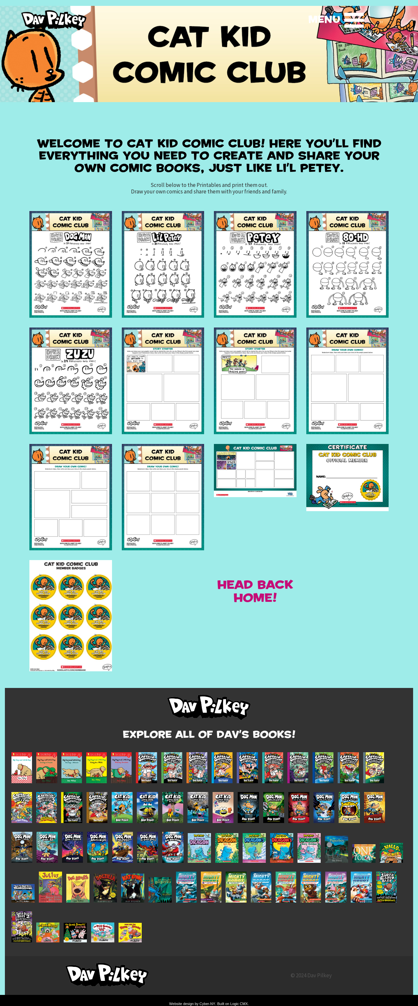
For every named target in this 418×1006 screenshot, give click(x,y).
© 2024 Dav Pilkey (311, 975)
